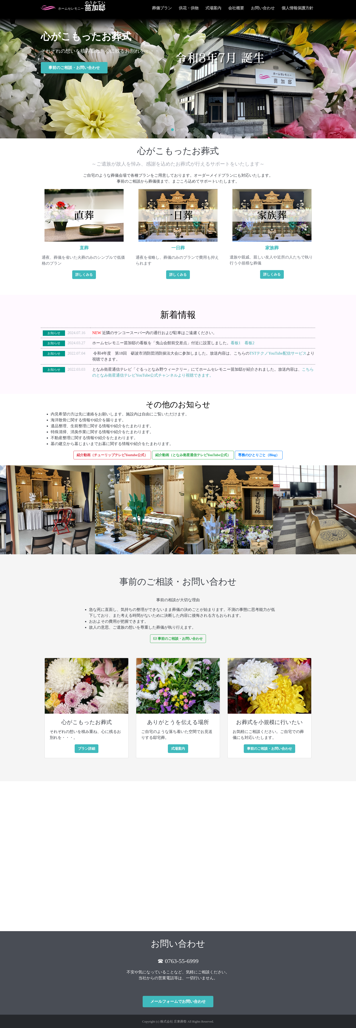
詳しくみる (84, 275)
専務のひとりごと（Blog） (258, 455)
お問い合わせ (263, 8)
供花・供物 (189, 8)
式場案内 (213, 8)
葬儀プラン (162, 8)
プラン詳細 (86, 748)
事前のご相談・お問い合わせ (74, 67)
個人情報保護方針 (297, 8)
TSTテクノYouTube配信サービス (278, 353)
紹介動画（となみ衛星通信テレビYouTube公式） (193, 455)
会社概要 (236, 8)
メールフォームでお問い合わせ (178, 1001)
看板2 (249, 343)
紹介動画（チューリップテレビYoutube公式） (112, 455)
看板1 (236, 343)
